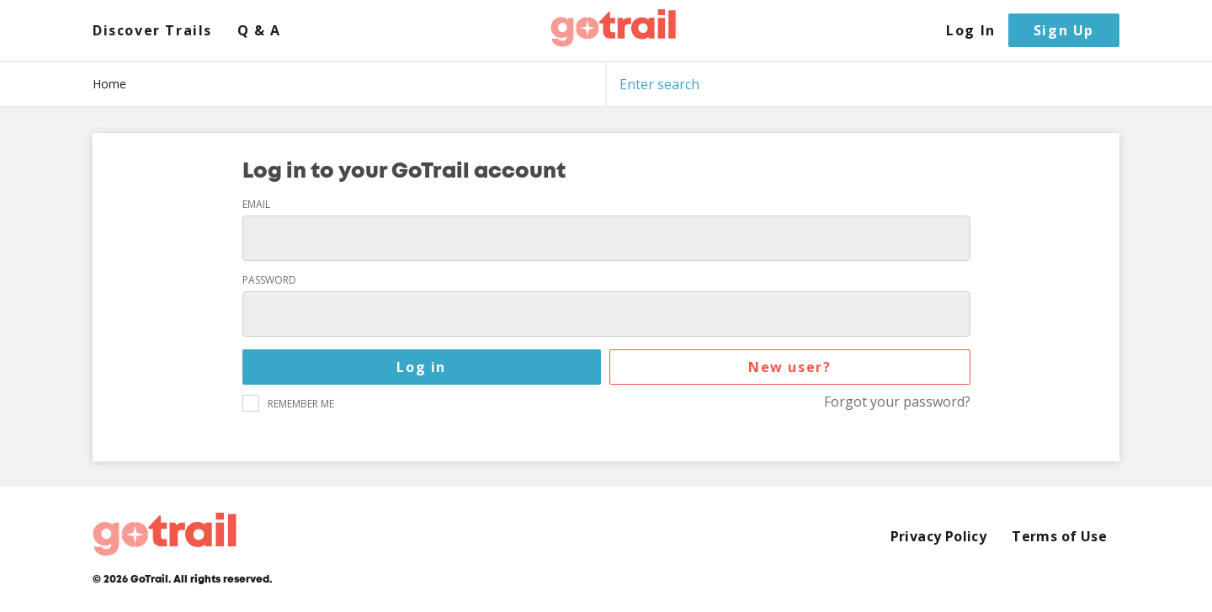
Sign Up (1064, 30)
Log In (971, 31)
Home (109, 84)
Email (256, 204)
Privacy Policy (938, 536)
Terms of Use (1059, 536)
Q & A (259, 31)
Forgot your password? (897, 402)
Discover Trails (152, 31)
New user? (789, 367)
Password (269, 280)
